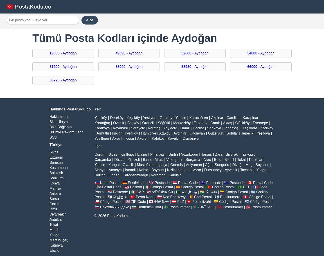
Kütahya (56, 245)
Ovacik (118, 123)
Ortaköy (166, 118)
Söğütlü (164, 123)
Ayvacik (231, 170)
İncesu (128, 138)
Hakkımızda (59, 117)
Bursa (54, 199)
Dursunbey (212, 170)
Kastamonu (59, 168)
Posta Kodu (145, 197)
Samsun (56, 162)
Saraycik (138, 128)
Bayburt (157, 170)
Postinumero (230, 197)
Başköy (133, 123)
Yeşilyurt (150, 118)
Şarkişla (175, 175)
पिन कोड (211, 192)
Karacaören (198, 118)
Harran (100, 175)
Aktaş (227, 123)
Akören (143, 138)
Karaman (158, 175)
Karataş (154, 128)
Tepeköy (200, 123)
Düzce (119, 160)
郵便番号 (161, 202)
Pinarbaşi (231, 128)
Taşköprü (248, 154)
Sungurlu (222, 165)
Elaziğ (54, 250)
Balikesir (56, 173)
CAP (140, 192)
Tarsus (206, 154)
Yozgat (55, 235)
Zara (219, 154)
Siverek (232, 154)
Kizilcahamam (178, 170)
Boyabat (262, 165)
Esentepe (260, 123)
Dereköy (117, 118)
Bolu (217, 160)
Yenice (181, 118)
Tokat (54, 225)
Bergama (193, 160)
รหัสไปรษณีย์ (162, 192)
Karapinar (250, 118)
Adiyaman (194, 165)
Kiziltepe (127, 154)
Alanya (100, 170)
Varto (197, 170)
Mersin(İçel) (59, 240)
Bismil (229, 160)
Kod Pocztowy (174, 197)
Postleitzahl (137, 183)
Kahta (143, 170)
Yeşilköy (133, 118)
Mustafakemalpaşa (152, 165)
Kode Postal (109, 183)
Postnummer (179, 207)
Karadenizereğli (135, 175)
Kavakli (173, 138)
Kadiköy (266, 128)
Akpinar (217, 118)
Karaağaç (102, 123)
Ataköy (164, 133)
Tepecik (247, 133)
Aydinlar (180, 133)
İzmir (53, 209)
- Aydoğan (63, 53)
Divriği (237, 165)
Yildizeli (134, 160)
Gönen (114, 175)
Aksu (116, 138)
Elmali (185, 128)
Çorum (55, 204)
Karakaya (102, 128)
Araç (207, 160)
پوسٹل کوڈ (189, 192)
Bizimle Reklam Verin (66, 132)
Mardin (55, 230)
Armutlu (103, 133)
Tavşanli (246, 170)
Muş (248, 165)
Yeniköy (100, 118)
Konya (55, 183)
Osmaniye (190, 138)
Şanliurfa (57, 178)
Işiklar (117, 133)
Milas (159, 160)
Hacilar (198, 128)
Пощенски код (149, 207)
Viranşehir (174, 160)
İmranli (130, 170)
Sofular (232, 133)
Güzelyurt (215, 133)
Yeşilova (263, 133)
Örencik (148, 123)
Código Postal (162, 187)
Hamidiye (148, 133)
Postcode (162, 183)
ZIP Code (138, 202)
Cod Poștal (203, 197)
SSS (53, 137)
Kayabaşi (120, 128)
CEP (246, 187)
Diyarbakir (58, 214)
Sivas (54, 152)
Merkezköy (182, 123)
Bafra (147, 160)
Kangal (114, 165)
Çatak (215, 123)
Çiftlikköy (242, 123)
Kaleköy (158, 138)
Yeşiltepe (101, 138)
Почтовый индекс (114, 207)
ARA (89, 20)
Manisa (55, 188)
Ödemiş (176, 165)
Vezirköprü (189, 154)
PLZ (180, 202)
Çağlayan (197, 133)
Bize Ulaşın (59, 122)
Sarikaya (214, 128)
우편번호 (120, 197)
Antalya (55, 219)
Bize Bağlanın (61, 127)
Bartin (173, 154)
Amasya (115, 170)
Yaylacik (170, 128)
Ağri (208, 165)
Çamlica (233, 118)
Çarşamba (102, 160)
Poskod (136, 187)
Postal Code (188, 183)
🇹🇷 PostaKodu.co (29, 7)
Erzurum (56, 157)
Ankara (55, 193)
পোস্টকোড (206, 207)
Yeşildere (250, 128)
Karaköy (131, 133)
